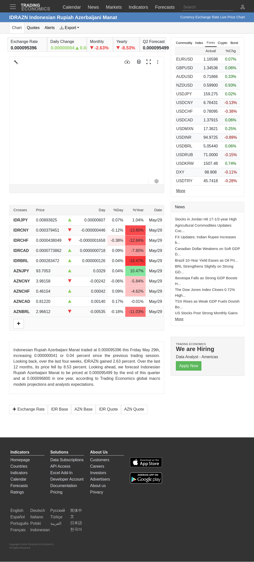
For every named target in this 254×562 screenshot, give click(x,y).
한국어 (76, 529)
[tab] (69, 27)
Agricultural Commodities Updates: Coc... (203, 228)
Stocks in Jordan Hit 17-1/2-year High (206, 219)
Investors (98, 473)
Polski (35, 523)
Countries (18, 466)
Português (19, 523)
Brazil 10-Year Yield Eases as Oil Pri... (206, 260)
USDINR (183, 137)
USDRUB (184, 155)
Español (17, 517)
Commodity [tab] (184, 43)
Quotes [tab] (33, 28)
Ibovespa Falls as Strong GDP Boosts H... (206, 281)
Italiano (36, 517)
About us (98, 486)
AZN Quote (134, 409)
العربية (55, 523)
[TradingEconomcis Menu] (14, 6)
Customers (99, 460)
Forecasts (19, 486)
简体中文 (76, 513)
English (16, 510)
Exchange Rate (28, 409)
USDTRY (184, 181)
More (179, 319)
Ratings (17, 492)
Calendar (18, 479)
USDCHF (184, 111)
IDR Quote (108, 409)
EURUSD (184, 59)
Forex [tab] (211, 42)
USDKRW (185, 163)
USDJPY (184, 94)
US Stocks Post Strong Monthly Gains (206, 313)
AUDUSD (184, 76)
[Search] (207, 7)
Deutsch (37, 510)
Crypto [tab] (222, 43)
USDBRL (184, 146)
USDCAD (184, 120)
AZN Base (83, 409)
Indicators (19, 473)
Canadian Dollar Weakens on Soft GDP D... (207, 251)
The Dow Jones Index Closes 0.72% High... (205, 292)
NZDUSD (184, 85)
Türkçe (56, 517)
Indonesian (40, 530)
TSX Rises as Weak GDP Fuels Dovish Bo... (207, 304)
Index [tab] (199, 43)
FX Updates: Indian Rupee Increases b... (205, 240)
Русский (57, 510)
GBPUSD (184, 68)
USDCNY (184, 103)
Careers (97, 466)
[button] (242, 7)
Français (18, 530)
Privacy (96, 492)
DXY (180, 172)
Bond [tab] (234, 43)
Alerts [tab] (50, 28)
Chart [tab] (17, 28)
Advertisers (100, 479)
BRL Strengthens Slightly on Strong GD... (204, 269)
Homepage (20, 460)
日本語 (76, 523)
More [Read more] (180, 191)
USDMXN (184, 129)
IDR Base (59, 409)
